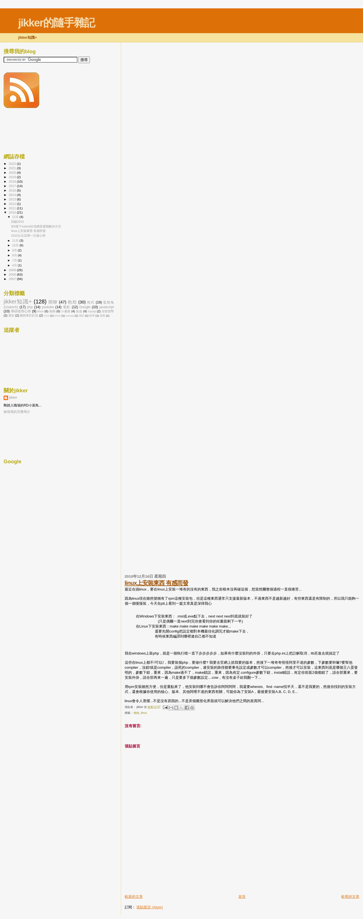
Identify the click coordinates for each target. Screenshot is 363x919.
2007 (13, 279)
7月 (15, 260)
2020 (13, 172)
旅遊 (79, 311)
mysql (92, 311)
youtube (48, 307)
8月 (15, 255)
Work (57, 315)
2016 (13, 190)
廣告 (11, 315)
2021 (13, 168)
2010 (13, 212)
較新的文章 (134, 897)
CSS (46, 315)
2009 (13, 270)
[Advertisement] (190, 881)
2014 (13, 195)
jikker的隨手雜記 (56, 23)
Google (84, 307)
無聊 (52, 311)
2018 (13, 181)
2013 (13, 199)
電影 (66, 307)
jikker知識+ (18, 301)
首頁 (242, 897)
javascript (106, 307)
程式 (90, 302)
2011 (13, 208)
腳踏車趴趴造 (29, 315)
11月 (15, 240)
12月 (15, 217)
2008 (13, 274)
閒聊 (52, 302)
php (30, 307)
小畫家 (65, 311)
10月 (15, 245)
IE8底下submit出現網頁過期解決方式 (36, 226)
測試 (81, 315)
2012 (13, 203)
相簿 (92, 315)
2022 (13, 163)
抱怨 (136, 712)
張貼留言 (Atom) (149, 907)
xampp (70, 315)
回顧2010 (17, 221)
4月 (15, 265)
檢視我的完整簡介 (17, 412)
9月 (15, 250)
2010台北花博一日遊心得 (28, 235)
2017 (13, 186)
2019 (13, 177)
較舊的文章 (350, 897)
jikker (13, 398)
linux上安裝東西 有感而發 (156, 583)
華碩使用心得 (21, 311)
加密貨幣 (108, 311)
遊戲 (102, 315)
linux (144, 712)
